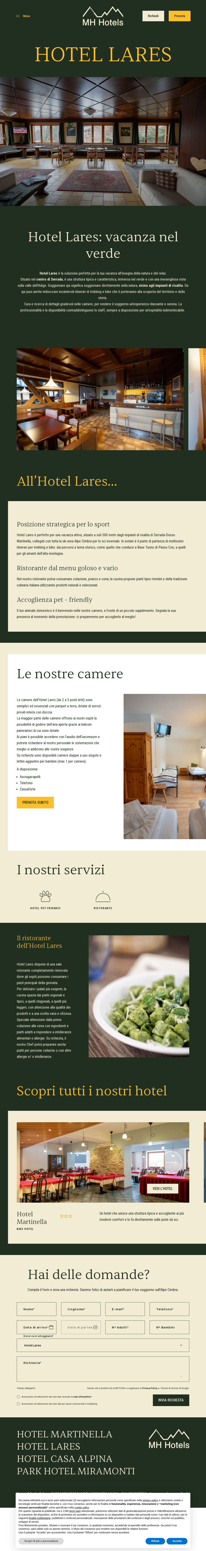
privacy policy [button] (150, 1500)
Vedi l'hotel (163, 1188)
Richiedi (153, 16)
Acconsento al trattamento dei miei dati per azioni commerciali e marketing (59, 1403)
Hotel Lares (48, 1446)
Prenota (179, 16)
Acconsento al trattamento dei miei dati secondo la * (56, 1396)
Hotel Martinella (64, 1434)
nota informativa (82, 1396)
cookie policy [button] (81, 1507)
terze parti (75, 1511)
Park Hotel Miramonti (76, 1471)
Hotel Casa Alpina (64, 1459)
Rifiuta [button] (155, 1541)
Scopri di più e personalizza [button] (41, 1541)
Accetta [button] (177, 1541)
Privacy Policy (149, 1388)
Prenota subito (35, 802)
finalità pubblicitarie (40, 1518)
